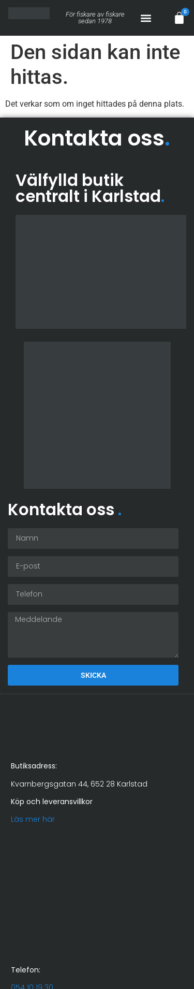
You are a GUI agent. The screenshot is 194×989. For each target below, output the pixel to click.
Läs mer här (33, 819)
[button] (145, 17)
